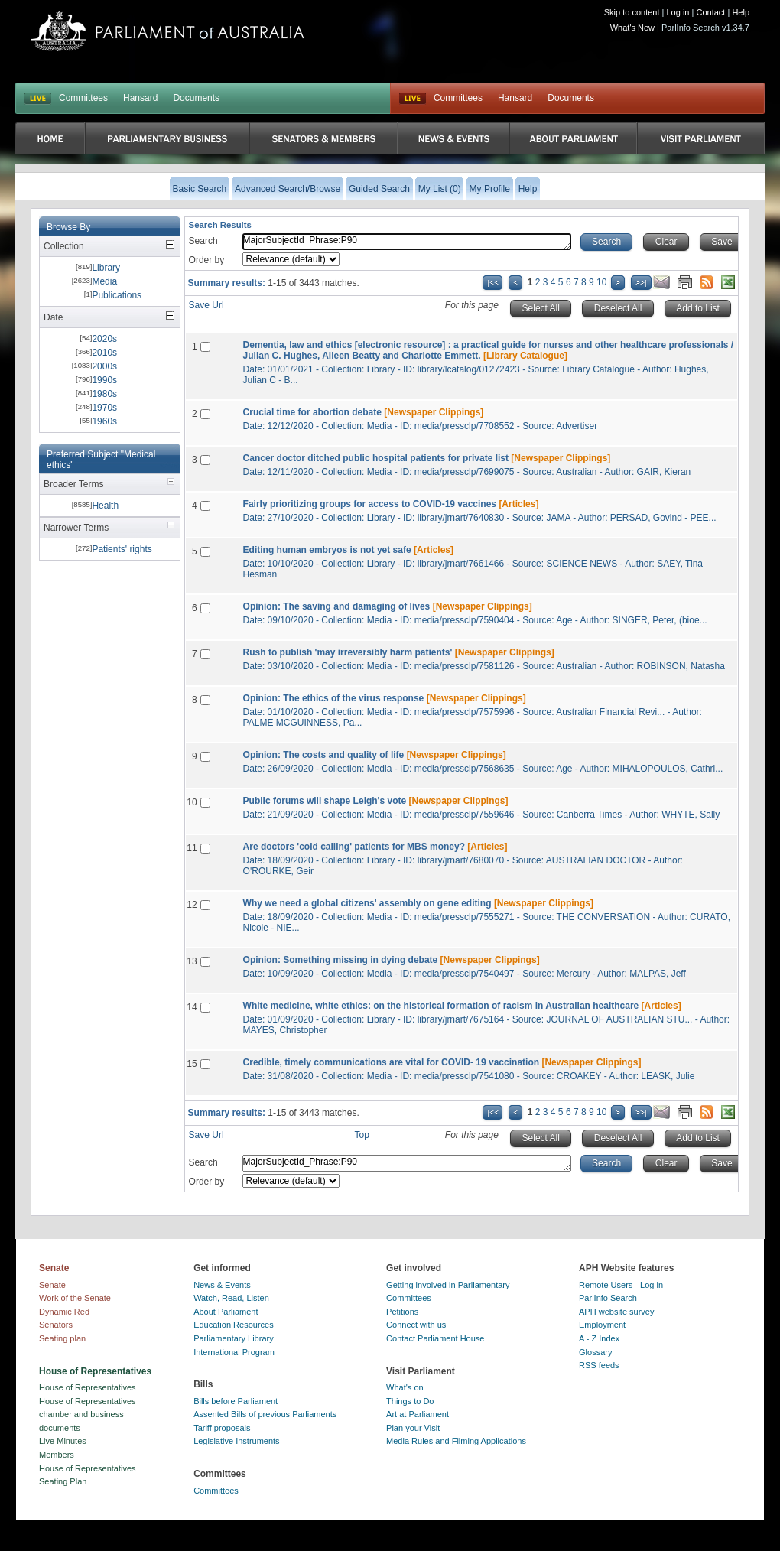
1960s (104, 421)
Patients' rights (121, 549)
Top (362, 1135)
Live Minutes (62, 1440)
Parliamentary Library (233, 1338)
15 (192, 1063)
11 (192, 848)
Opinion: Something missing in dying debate (340, 959)
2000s (104, 366)
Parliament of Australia (167, 31)
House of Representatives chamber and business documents (87, 1414)
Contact (710, 12)
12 (192, 904)
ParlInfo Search (608, 1297)
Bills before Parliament (235, 1401)
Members (56, 1454)
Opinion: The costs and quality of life (324, 754)
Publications (116, 295)
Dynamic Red (64, 1311)
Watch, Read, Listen (231, 1297)
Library (106, 267)
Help (740, 12)
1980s (104, 394)
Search (203, 241)
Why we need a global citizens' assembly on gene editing (367, 903)
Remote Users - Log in (621, 1284)
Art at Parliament (417, 1414)
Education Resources (233, 1324)
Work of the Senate (75, 1297)
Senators (56, 1324)
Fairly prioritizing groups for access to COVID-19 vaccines (369, 504)
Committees (83, 98)
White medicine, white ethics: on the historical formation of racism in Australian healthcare (441, 1005)
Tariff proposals (221, 1427)
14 (192, 1007)
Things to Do (410, 1401)
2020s (104, 338)
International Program (234, 1352)
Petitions (402, 1311)
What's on (405, 1387)
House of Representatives (87, 1387)
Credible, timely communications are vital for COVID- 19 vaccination (391, 1062)
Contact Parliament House (435, 1338)
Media (104, 281)
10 (601, 282)
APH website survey (616, 1311)
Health (105, 505)
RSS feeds (599, 1365)
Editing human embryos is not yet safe (327, 550)
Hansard (140, 98)
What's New (632, 27)
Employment (602, 1324)
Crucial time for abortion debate (312, 412)
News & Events (222, 1284)
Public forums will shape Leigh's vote (325, 800)
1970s (104, 407)
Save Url (206, 305)
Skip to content (632, 12)
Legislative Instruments (236, 1440)
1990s (104, 380)
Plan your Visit (413, 1427)
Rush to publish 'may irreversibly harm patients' (348, 652)
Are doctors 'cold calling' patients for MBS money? (354, 846)
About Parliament (225, 1311)
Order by (207, 260)
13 (192, 961)
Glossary (595, 1352)
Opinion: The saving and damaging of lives (337, 606)
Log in (678, 12)
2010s (104, 352)
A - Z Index (599, 1338)
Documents (196, 98)
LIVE (37, 99)
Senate (52, 1284)
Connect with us (416, 1324)
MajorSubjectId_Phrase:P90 (406, 241)
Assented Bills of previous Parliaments (264, 1414)
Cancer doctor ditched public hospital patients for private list (376, 458)
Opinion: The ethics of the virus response (333, 698)
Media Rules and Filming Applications (456, 1440)
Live (412, 99)
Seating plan (62, 1338)
